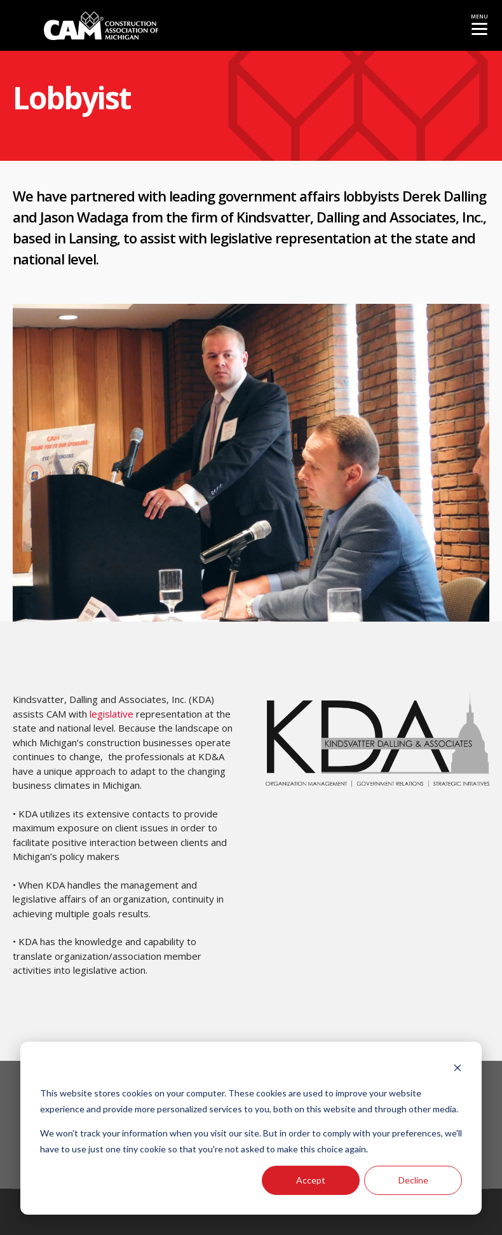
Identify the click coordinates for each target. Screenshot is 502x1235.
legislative (241, 237)
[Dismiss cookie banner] (457, 1069)
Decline (413, 1180)
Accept (310, 1180)
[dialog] (251, 1128)
